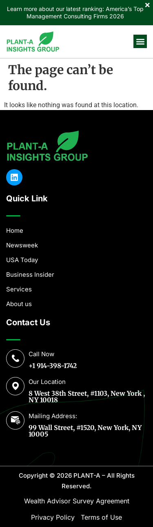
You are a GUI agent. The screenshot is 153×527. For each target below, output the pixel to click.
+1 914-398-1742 (53, 366)
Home (14, 230)
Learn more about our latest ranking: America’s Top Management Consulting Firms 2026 (75, 12)
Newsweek (22, 245)
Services (19, 289)
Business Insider (30, 274)
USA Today (22, 260)
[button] (140, 41)
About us (19, 304)
